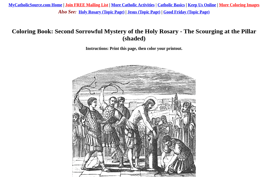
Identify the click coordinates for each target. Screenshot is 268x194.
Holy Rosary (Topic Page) (102, 12)
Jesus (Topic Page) (143, 12)
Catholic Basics (171, 5)
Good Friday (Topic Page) (186, 12)
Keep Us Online (202, 5)
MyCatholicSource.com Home (35, 5)
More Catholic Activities (133, 5)
